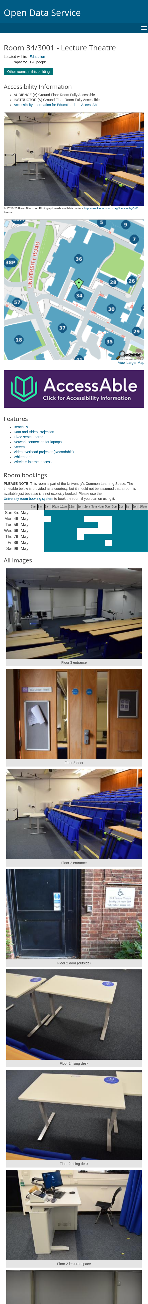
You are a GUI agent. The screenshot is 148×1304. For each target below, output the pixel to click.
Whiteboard (23, 457)
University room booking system (28, 499)
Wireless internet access (33, 462)
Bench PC (21, 427)
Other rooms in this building (28, 72)
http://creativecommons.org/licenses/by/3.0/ (111, 208)
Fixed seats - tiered (28, 437)
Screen (19, 447)
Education (37, 57)
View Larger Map (131, 363)
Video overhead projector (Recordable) (44, 452)
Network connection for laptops (38, 442)
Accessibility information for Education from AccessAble (56, 105)
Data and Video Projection (34, 432)
